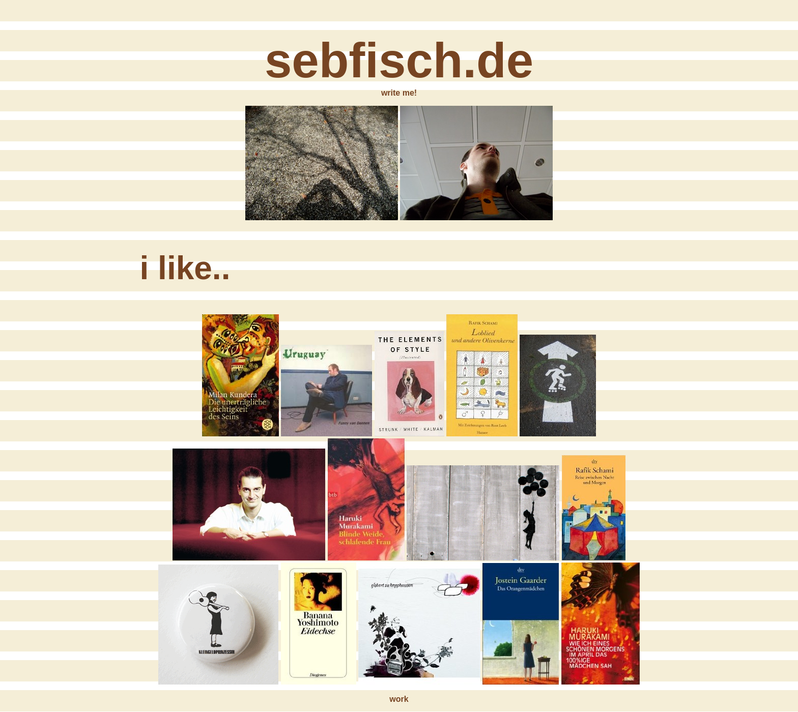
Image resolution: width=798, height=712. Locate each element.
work (398, 699)
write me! (399, 92)
